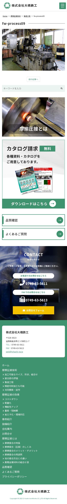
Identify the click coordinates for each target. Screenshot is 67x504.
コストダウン (11, 399)
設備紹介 (7, 424)
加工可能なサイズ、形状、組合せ (21, 374)
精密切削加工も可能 (15, 386)
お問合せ (7, 433)
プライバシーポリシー (14, 476)
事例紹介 (7, 419)
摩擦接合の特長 (12, 443)
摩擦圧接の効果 (10, 394)
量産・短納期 (11, 410)
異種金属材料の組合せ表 (17, 462)
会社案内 (7, 429)
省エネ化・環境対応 (15, 414)
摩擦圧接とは (9, 438)
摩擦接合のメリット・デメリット (21, 450)
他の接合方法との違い (16, 458)
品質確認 (12, 220)
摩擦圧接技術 (9, 370)
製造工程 (9, 382)
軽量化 (8, 402)
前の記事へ (33, 79)
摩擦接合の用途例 (13, 454)
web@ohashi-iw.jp (14, 351)
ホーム (5, 365)
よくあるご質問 (16, 234)
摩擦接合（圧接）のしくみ (18, 446)
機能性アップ (11, 406)
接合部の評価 (11, 378)
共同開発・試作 (12, 389)
